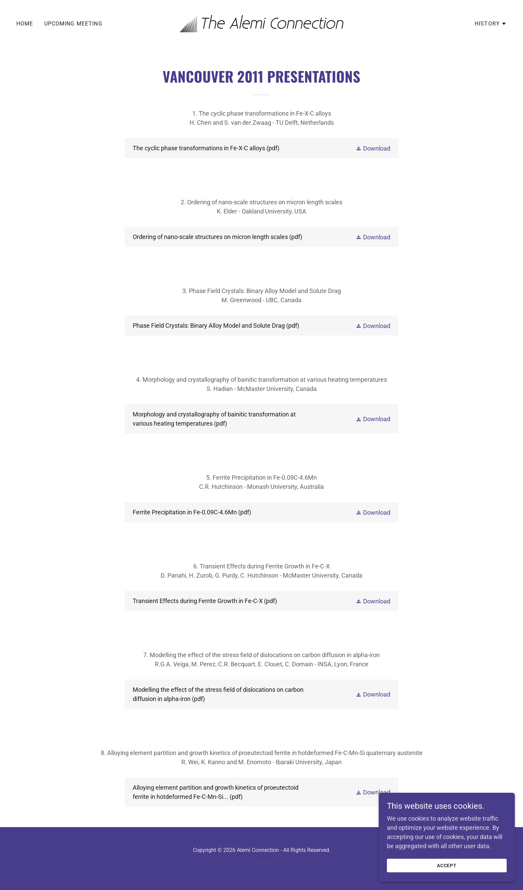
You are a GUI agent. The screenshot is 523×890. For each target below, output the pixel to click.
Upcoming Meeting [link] (73, 23)
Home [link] (24, 23)
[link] (261, 23)
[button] (491, 24)
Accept (447, 875)
